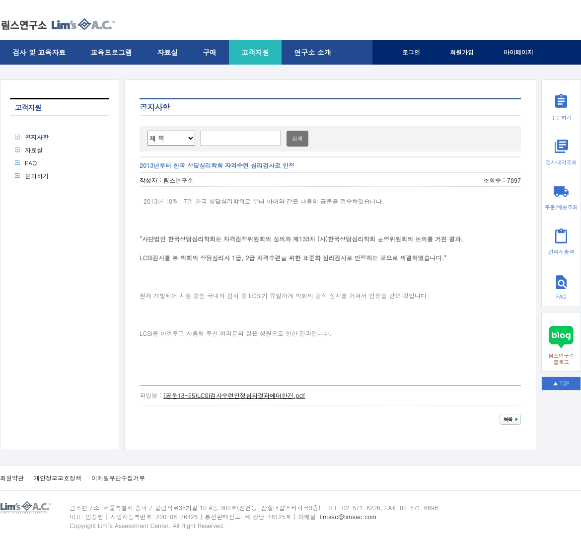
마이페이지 (518, 52)
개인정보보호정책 (57, 477)
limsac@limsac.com (348, 516)
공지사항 (37, 137)
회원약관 (12, 477)
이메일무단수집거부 (118, 477)
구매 (210, 52)
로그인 (411, 52)
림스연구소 (178, 180)
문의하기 (37, 175)
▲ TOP (561, 383)
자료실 (167, 52)
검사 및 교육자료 (39, 52)
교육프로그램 (111, 52)
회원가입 (462, 52)
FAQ (31, 162)
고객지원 (255, 52)
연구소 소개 (312, 52)
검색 (297, 138)
